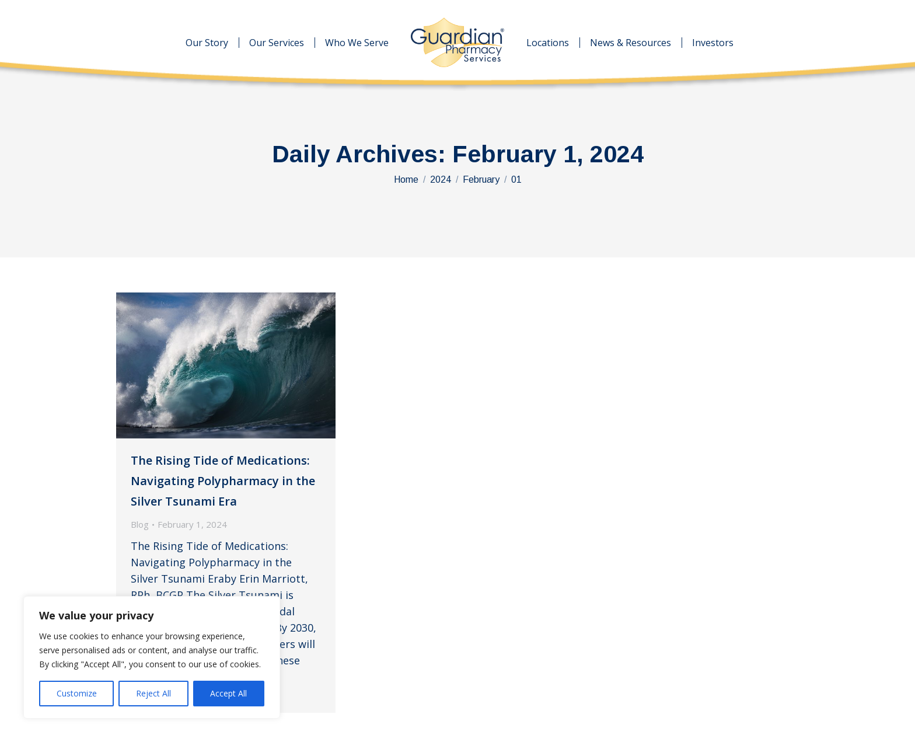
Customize (77, 693)
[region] (151, 657)
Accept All (228, 693)
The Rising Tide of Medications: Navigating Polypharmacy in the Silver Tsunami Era (223, 480)
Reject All (153, 693)
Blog (140, 524)
